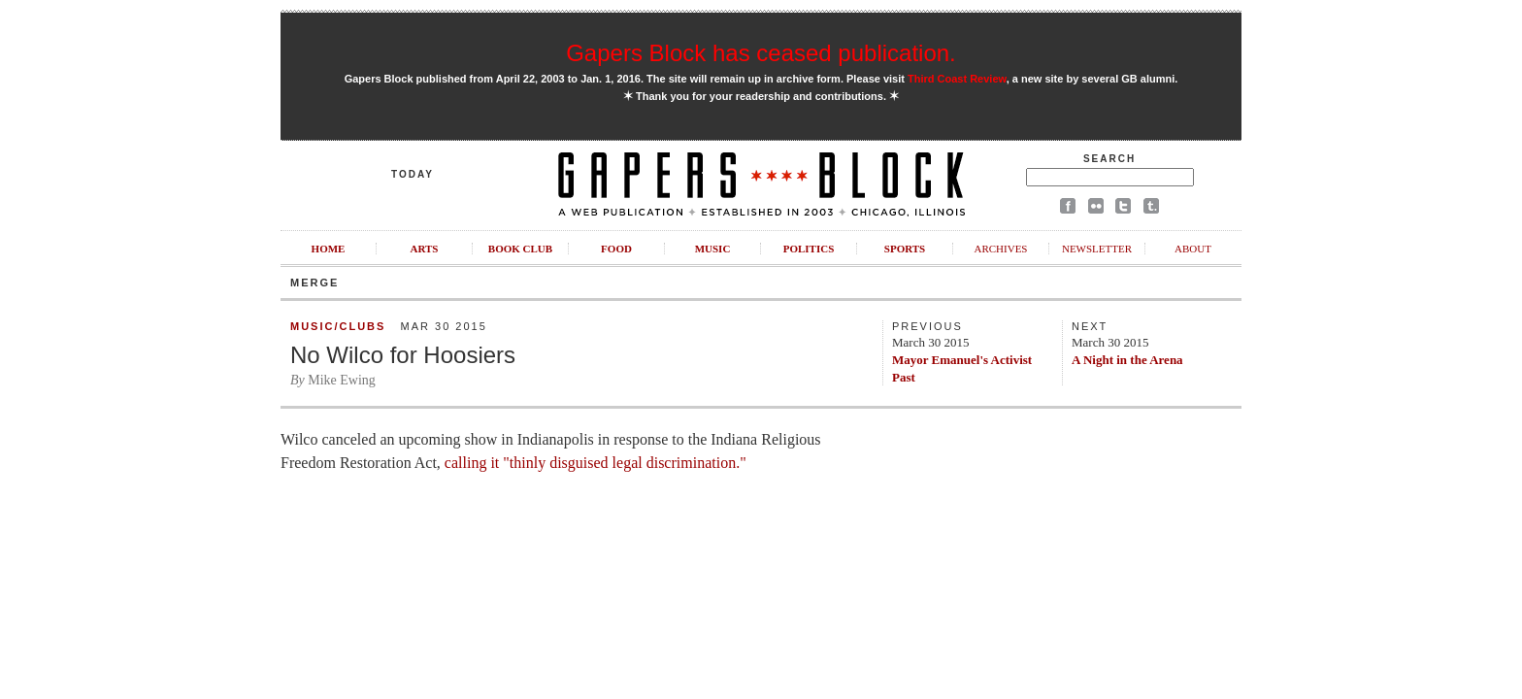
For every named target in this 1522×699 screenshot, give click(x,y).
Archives (1000, 248)
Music (713, 248)
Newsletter (1097, 248)
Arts (425, 248)
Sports (904, 248)
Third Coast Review (957, 78)
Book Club (520, 248)
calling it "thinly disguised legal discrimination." (593, 462)
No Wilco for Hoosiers (402, 355)
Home (329, 248)
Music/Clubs (337, 326)
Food (616, 248)
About (1193, 248)
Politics (809, 248)
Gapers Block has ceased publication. (761, 53)
